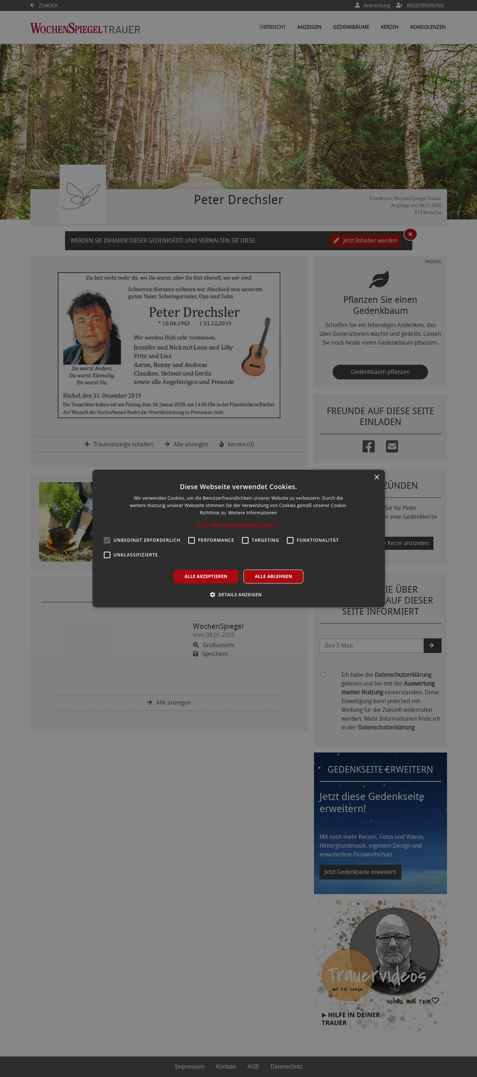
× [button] (376, 477)
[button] (238, 525)
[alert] (238, 538)
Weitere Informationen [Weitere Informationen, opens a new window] (252, 513)
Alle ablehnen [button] (273, 576)
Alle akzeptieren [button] (206, 576)
